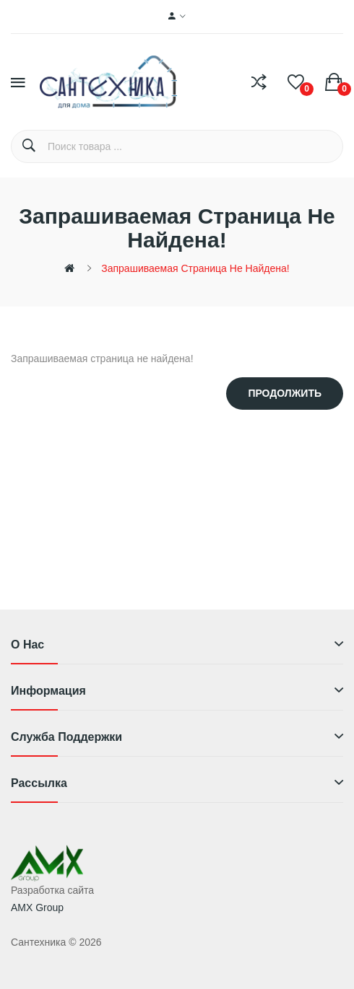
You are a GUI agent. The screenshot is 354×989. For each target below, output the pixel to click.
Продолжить (284, 393)
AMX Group (37, 907)
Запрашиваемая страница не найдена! (195, 268)
